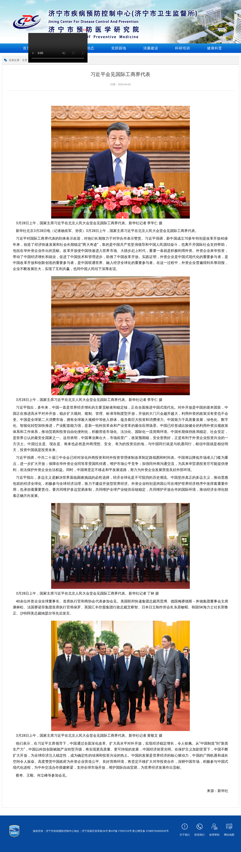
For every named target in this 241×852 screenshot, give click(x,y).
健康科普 (214, 48)
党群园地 (118, 48)
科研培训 (182, 48)
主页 (24, 60)
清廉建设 (150, 48)
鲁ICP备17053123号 (120, 830)
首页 (26, 48)
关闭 (86, 31)
